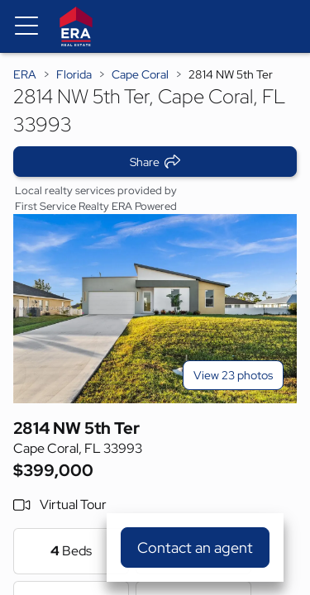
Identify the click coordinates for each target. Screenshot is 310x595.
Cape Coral (140, 74)
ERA (24, 74)
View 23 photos (233, 375)
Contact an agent (195, 547)
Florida (74, 74)
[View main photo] (155, 308)
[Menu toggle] (26, 26)
